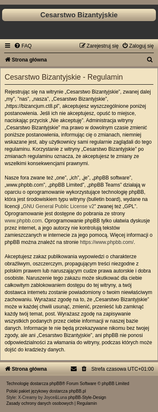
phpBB (55, 383)
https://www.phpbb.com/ (107, 242)
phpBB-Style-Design (87, 397)
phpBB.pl (77, 391)
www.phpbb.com (23, 221)
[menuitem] (23, 46)
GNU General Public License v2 (58, 206)
